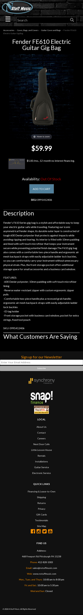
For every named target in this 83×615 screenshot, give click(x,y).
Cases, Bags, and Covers (28, 30)
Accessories (8, 30)
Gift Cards (41, 514)
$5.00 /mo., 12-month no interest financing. (41, 164)
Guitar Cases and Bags (51, 30)
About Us (41, 426)
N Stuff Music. (14, 609)
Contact (41, 432)
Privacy (41, 508)
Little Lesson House (41, 450)
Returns (41, 503)
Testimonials (41, 520)
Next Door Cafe (41, 444)
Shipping (41, 497)
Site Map (41, 526)
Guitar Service (41, 467)
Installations (41, 461)
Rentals (41, 455)
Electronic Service (41, 473)
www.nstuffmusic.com (44, 573)
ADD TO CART (41, 188)
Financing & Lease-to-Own (41, 491)
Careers (41, 438)
